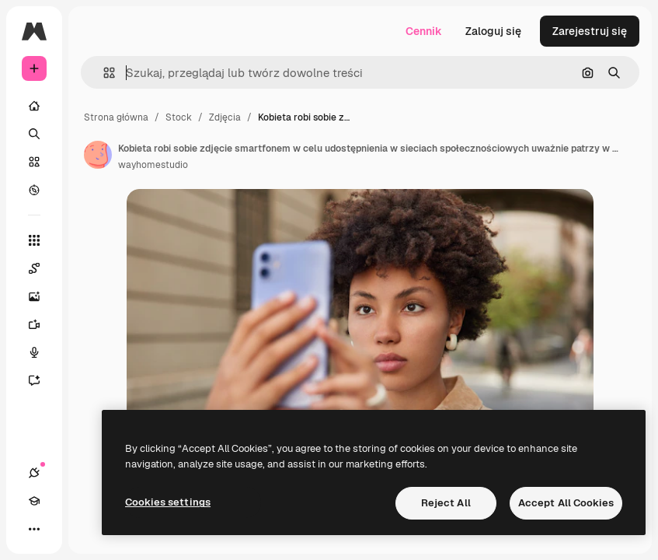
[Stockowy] (34, 161)
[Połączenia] (34, 472)
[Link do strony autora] (98, 155)
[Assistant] (42, 380)
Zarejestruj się (589, 31)
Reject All (446, 502)
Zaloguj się (493, 31)
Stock (178, 117)
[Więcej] (34, 528)
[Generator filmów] (42, 324)
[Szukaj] (34, 133)
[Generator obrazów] (42, 296)
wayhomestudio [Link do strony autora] (153, 165)
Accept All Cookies (566, 502)
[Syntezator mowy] (42, 352)
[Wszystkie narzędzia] (34, 240)
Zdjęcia (225, 117)
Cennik (424, 31)
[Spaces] (42, 268)
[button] (103, 73)
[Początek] (34, 105)
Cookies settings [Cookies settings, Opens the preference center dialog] (168, 502)
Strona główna (116, 117)
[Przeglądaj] (34, 189)
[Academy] (34, 500)
